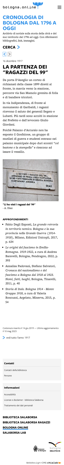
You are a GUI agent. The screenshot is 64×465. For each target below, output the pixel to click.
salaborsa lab (14, 432)
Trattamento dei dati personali (18, 405)
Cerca (9, 47)
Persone (8, 375)
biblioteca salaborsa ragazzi (26, 422)
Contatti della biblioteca (15, 370)
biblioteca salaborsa (20, 417)
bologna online (15, 427)
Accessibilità (10, 394)
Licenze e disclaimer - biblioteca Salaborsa (23, 399)
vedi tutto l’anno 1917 (18, 337)
